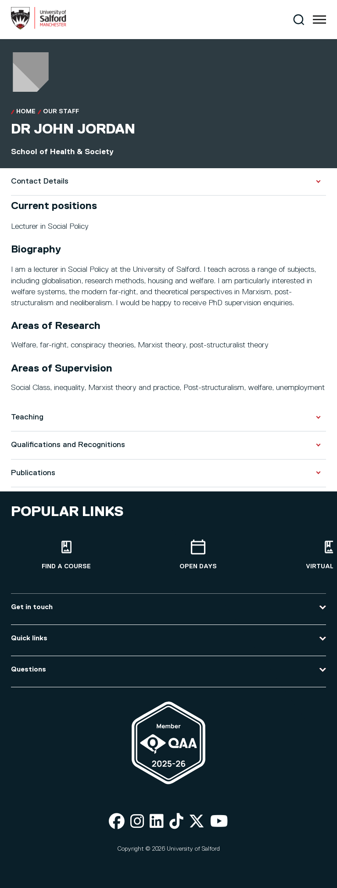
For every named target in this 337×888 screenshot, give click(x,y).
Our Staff (61, 111)
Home (26, 111)
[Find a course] (66, 555)
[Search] (298, 19)
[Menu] (319, 19)
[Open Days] (198, 555)
